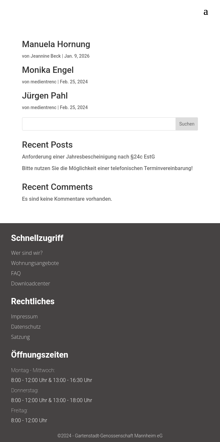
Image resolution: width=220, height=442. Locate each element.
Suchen (186, 124)
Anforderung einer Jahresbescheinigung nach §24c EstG (88, 157)
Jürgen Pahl (45, 96)
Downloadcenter (30, 283)
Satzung (20, 336)
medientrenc (44, 81)
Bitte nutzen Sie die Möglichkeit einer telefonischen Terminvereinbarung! (107, 168)
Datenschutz (26, 326)
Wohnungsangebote (35, 263)
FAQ (16, 273)
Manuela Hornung (56, 44)
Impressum (24, 316)
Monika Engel (48, 70)
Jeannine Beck (46, 56)
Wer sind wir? (26, 252)
